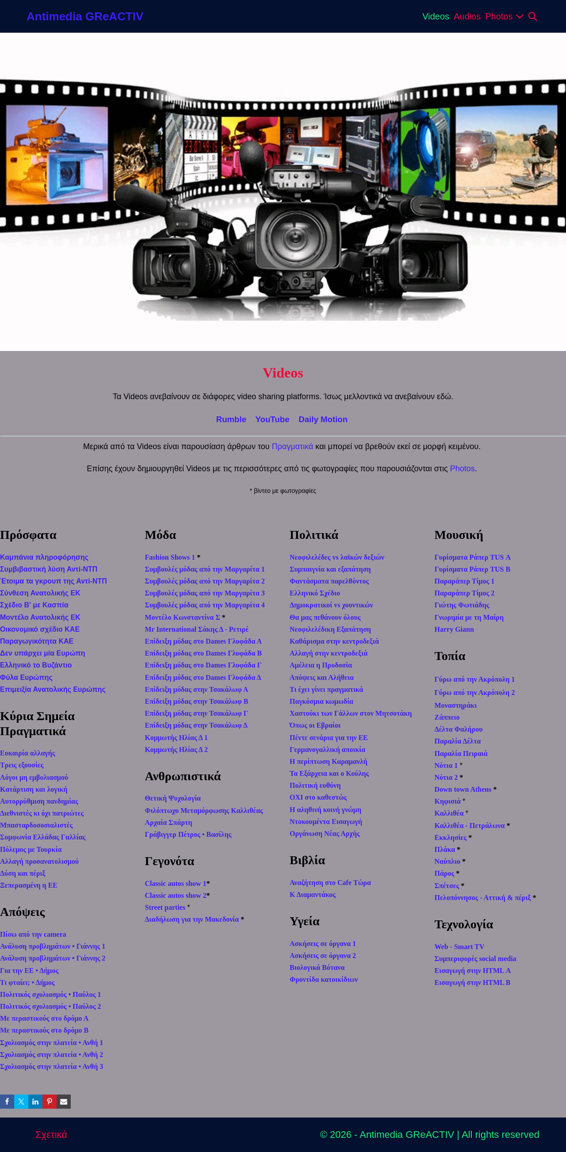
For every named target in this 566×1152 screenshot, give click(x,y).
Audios (467, 16)
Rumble (231, 419)
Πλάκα (445, 849)
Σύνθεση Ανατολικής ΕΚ (40, 593)
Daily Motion (323, 419)
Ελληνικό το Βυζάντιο (36, 665)
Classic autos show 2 (176, 895)
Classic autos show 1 (176, 883)
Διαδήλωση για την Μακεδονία (192, 919)
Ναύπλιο (447, 861)
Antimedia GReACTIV (85, 16)
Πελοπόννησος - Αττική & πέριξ (483, 897)
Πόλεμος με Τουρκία (30, 849)
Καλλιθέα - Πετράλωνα (470, 825)
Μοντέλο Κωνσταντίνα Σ (182, 617)
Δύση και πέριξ (23, 873)
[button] (532, 16)
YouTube (272, 419)
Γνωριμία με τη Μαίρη (469, 617)
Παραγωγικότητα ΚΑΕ (36, 641)
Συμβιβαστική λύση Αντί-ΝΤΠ (48, 569)
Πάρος (445, 873)
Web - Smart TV (460, 946)
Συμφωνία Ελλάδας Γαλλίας (42, 837)
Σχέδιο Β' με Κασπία (34, 605)
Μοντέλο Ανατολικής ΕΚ (40, 617)
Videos (435, 16)
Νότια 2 (446, 777)
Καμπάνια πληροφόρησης (44, 557)
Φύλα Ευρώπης (26, 677)
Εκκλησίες (451, 837)
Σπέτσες (447, 885)
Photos (504, 16)
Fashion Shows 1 (170, 557)
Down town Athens (463, 789)
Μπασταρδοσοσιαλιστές (36, 825)
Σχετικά (51, 1134)
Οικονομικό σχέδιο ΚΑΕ (40, 629)
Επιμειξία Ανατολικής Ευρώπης (53, 689)
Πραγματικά (293, 446)
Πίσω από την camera (33, 934)
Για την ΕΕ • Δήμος (29, 970)
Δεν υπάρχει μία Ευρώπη (42, 653)
